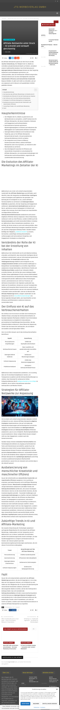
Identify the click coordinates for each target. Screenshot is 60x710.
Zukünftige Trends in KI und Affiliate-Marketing (16, 106)
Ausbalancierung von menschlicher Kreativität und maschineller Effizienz (17, 103)
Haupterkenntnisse (8, 92)
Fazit (5, 108)
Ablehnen (36, 703)
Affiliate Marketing (9, 39)
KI (13, 607)
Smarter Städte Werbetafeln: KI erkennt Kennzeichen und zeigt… (30, 680)
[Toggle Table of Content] (35, 90)
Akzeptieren (25, 703)
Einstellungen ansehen (49, 703)
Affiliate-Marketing (8, 607)
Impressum (42, 707)
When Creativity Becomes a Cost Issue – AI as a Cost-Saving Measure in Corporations (10, 620)
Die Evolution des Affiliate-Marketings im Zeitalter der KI (18, 94)
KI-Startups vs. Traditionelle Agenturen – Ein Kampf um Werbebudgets (31, 620)
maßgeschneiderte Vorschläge (26, 381)
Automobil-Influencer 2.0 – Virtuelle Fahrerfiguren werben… (49, 29)
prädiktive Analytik (21, 232)
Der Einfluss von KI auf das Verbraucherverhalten (17, 98)
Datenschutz (36, 707)
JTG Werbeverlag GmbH (30, 7)
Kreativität (17, 607)
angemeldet (11, 662)
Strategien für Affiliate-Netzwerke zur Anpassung (16, 100)
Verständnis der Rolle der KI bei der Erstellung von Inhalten (19, 96)
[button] (57, 689)
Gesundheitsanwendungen (22, 296)
